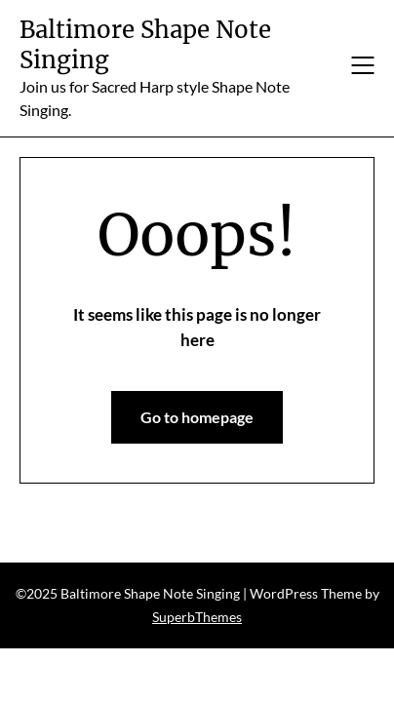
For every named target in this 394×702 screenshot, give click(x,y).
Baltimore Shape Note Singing (145, 45)
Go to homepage (197, 417)
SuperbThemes (197, 616)
